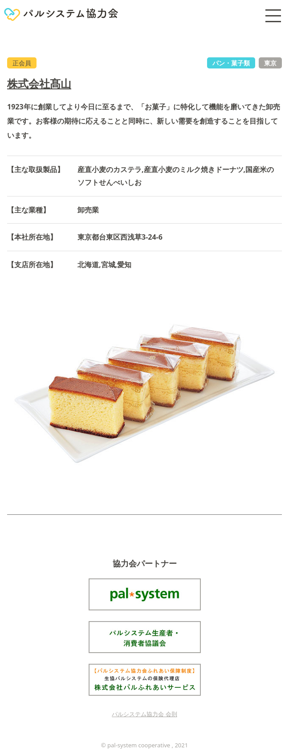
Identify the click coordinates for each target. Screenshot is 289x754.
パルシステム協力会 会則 (144, 714)
